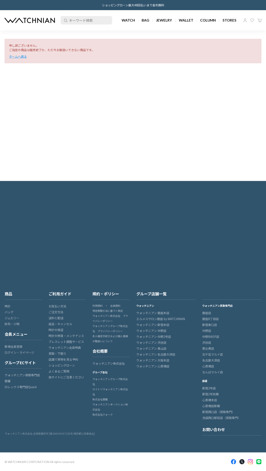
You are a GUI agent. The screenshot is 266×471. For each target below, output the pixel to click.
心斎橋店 (208, 366)
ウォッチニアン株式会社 (108, 363)
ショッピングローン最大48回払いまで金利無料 (133, 5)
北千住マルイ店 (212, 354)
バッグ (9, 312)
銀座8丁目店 (210, 319)
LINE (258, 461)
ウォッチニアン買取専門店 (22, 375)
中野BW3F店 (210, 336)
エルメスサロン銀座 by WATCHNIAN (160, 319)
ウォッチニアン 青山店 (151, 348)
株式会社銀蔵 (100, 399)
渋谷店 (206, 342)
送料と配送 (56, 318)
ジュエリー (12, 318)
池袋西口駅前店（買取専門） (221, 418)
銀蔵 (8, 381)
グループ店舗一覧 (151, 293)
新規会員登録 (13, 346)
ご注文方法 (56, 312)
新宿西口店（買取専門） (218, 412)
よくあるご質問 (59, 371)
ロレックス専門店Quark (21, 387)
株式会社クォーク (102, 414)
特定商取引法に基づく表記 (107, 310)
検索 (65, 20)
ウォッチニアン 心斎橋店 (152, 366)
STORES (229, 20)
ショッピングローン (62, 365)
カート (260, 20)
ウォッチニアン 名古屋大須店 (155, 354)
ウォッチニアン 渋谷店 (151, 342)
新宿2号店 (209, 388)
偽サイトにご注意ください (66, 377)
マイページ (245, 20)
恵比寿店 (208, 348)
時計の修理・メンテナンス (66, 336)
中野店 (206, 331)
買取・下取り (57, 353)
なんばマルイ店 (212, 372)
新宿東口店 (209, 325)
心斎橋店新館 (211, 406)
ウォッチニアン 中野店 (151, 331)
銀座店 (206, 313)
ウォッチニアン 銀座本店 (152, 313)
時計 (8, 306)
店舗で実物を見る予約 (63, 359)
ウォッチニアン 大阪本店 (152, 360)
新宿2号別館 (210, 394)
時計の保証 (56, 330)
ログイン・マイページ (19, 352)
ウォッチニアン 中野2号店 (153, 336)
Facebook (233, 461)
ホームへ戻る (18, 56)
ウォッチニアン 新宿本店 (152, 325)
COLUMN (208, 20)
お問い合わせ (213, 429)
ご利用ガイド (60, 293)
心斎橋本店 (209, 400)
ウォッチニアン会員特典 (65, 347)
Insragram (250, 461)
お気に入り (252, 20)
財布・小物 (12, 324)
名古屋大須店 (211, 360)
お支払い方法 (57, 306)
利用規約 (97, 305)
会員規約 (115, 305)
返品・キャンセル (60, 324)
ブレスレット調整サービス (66, 342)
